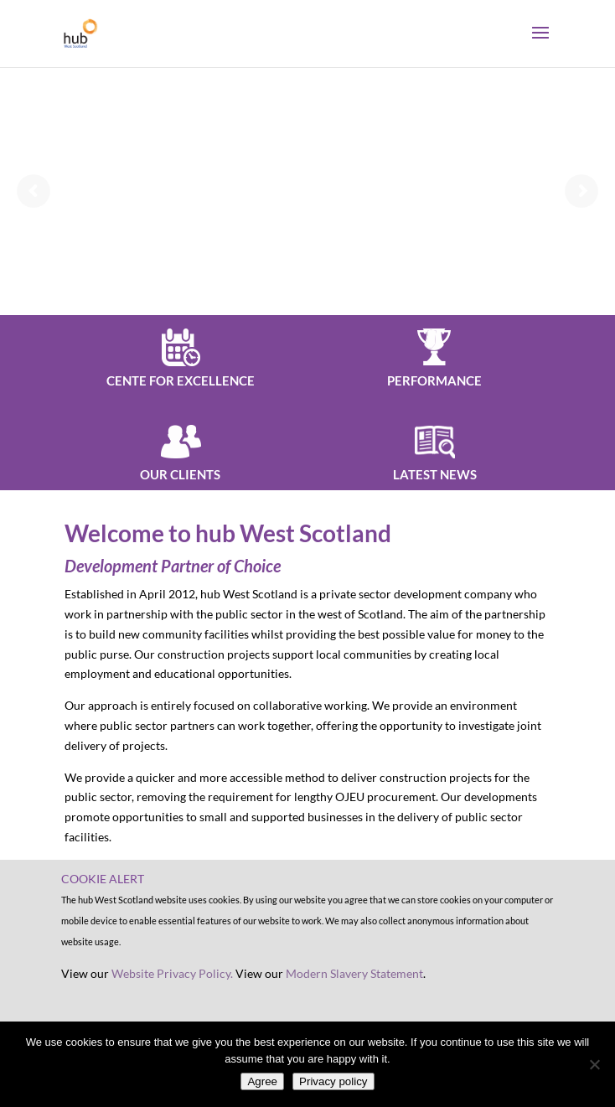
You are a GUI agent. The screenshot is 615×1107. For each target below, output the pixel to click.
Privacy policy (333, 1081)
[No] (594, 1064)
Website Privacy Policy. (172, 973)
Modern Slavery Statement (354, 973)
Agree (262, 1081)
